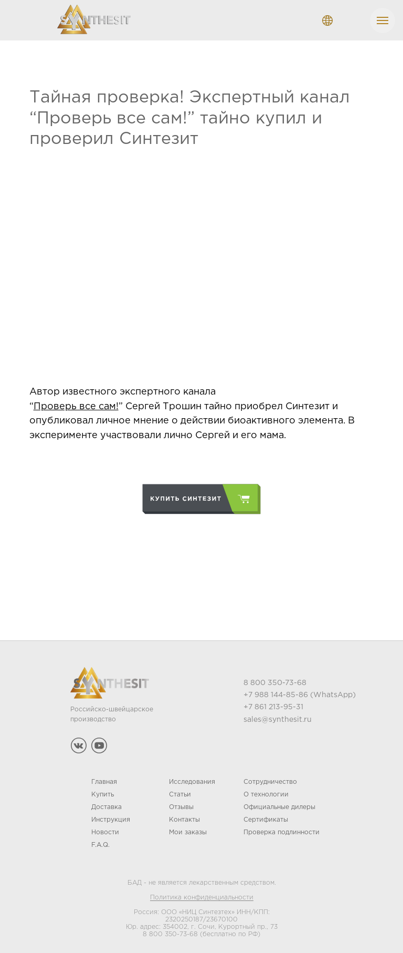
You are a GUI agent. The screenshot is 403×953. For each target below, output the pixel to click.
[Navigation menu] (382, 20)
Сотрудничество (270, 779)
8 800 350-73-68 (170, 932)
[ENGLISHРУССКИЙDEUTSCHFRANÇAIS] (327, 20)
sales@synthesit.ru (277, 717)
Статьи (180, 792)
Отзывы (181, 804)
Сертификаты (265, 817)
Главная (104, 779)
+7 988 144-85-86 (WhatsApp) (299, 692)
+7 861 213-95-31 (273, 704)
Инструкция (110, 817)
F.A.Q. (100, 842)
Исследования (192, 779)
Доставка (106, 804)
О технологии (266, 792)
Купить (102, 792)
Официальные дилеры (279, 804)
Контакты (184, 817)
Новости (105, 830)
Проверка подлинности (281, 830)
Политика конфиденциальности (201, 895)
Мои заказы (188, 830)
